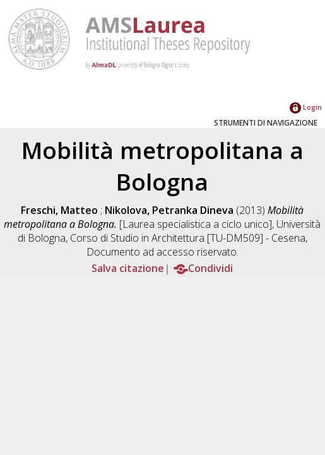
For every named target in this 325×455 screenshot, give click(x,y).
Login (306, 107)
